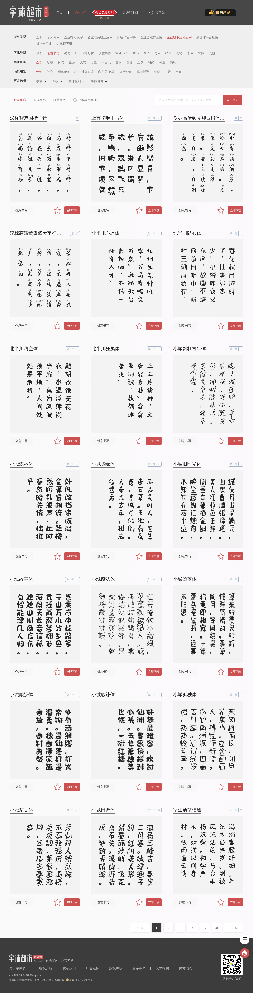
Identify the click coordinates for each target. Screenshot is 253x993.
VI (75, 71)
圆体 (146, 53)
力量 (93, 62)
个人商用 (53, 37)
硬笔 (179, 53)
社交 (50, 71)
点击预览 (232, 100)
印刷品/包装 (106, 71)
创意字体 (104, 53)
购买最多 (39, 100)
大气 (83, 62)
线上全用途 (44, 43)
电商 (178, 71)
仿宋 (157, 53)
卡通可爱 (87, 53)
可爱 (162, 62)
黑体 (201, 53)
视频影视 (143, 71)
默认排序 (20, 100)
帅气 (61, 62)
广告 (168, 71)
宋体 (190, 53)
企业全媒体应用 (151, 37)
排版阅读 (87, 71)
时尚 (151, 62)
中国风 (106, 62)
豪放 (72, 62)
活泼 (140, 62)
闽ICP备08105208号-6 (80, 980)
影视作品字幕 (126, 37)
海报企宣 (125, 71)
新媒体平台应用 (207, 37)
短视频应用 (64, 43)
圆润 (118, 62)
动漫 (129, 62)
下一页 (233, 927)
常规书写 (121, 53)
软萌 (50, 62)
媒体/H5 (63, 71)
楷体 (168, 53)
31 (216, 927)
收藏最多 (59, 100)
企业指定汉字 (73, 37)
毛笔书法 (70, 53)
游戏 (157, 71)
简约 (173, 62)
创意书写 (53, 53)
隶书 (136, 53)
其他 (212, 53)
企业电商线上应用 (100, 37)
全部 (39, 37)
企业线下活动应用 (179, 37)
